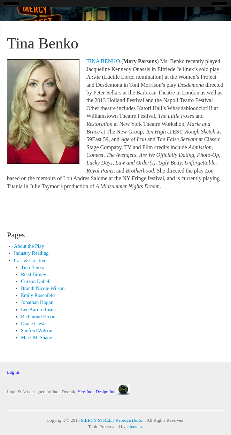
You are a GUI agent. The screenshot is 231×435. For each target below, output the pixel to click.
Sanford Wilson (36, 330)
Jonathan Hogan (37, 302)
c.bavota (134, 426)
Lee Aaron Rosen (38, 309)
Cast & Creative (30, 260)
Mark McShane (36, 337)
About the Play (29, 246)
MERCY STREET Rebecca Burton (113, 420)
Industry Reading (31, 253)
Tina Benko (32, 267)
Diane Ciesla (34, 323)
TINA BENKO (103, 61)
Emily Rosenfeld (38, 295)
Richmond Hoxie (38, 316)
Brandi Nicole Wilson (42, 288)
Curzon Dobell (36, 281)
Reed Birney (33, 274)
